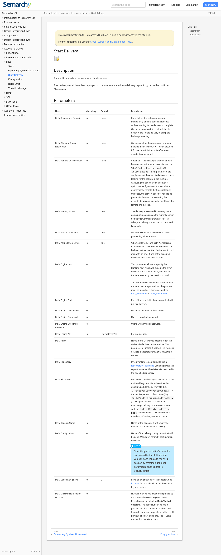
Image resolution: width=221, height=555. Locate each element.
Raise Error (14, 83)
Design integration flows (17, 31)
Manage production (14, 44)
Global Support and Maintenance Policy (111, 41)
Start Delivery (15, 75)
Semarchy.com (157, 4)
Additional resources (15, 110)
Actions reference (13, 48)
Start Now (210, 4)
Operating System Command (23, 70)
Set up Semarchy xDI (15, 26)
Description (195, 31)
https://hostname (158, 293)
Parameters (195, 34)
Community (191, 4)
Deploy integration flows (17, 39)
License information (14, 115)
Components (11, 35)
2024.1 (211, 13)
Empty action (15, 79)
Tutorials (175, 4)
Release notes (11, 22)
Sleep (11, 66)
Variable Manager (17, 88)
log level (135, 483)
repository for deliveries (142, 365)
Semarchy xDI (9, 13)
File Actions (12, 53)
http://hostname (139, 293)
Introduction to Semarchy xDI (19, 18)
